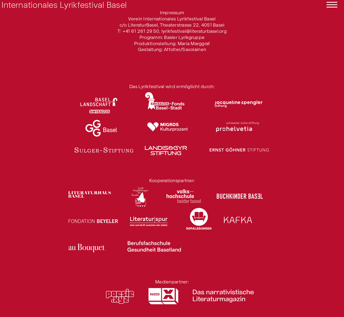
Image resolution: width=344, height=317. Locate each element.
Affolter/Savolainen (185, 49)
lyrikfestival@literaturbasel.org (194, 31)
